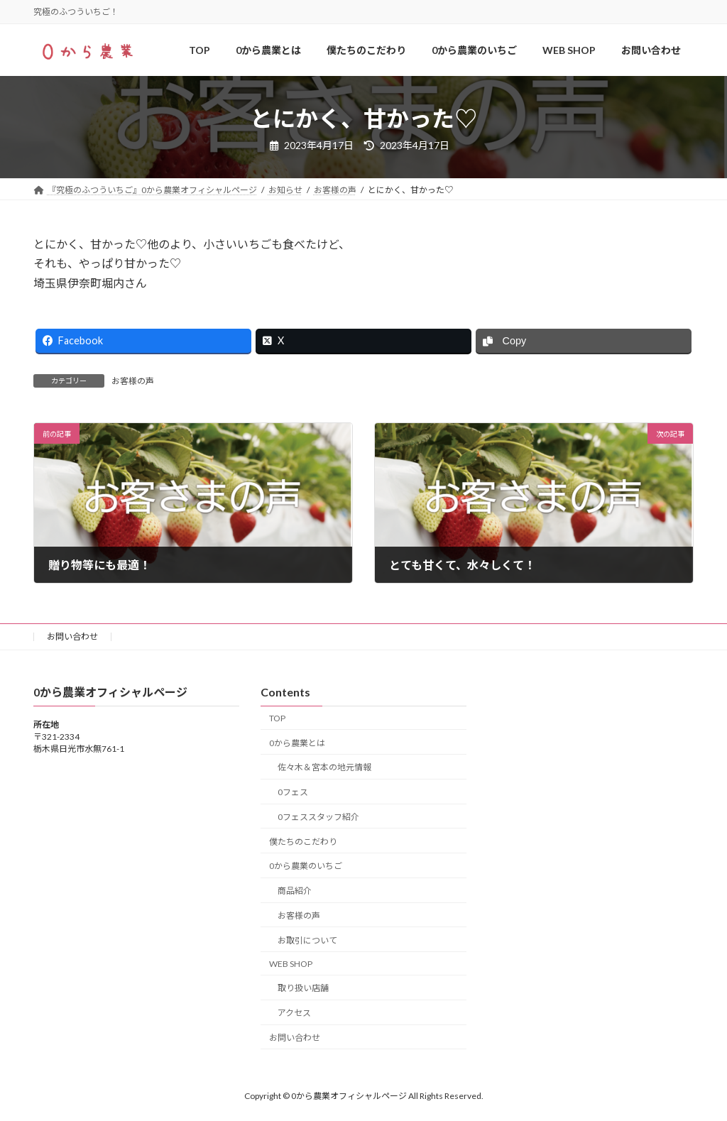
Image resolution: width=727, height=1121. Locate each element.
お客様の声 (132, 381)
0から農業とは (297, 743)
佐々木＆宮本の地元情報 (324, 767)
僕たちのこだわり (303, 841)
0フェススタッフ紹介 (318, 816)
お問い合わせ (72, 636)
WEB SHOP (290, 963)
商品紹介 (295, 891)
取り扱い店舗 (303, 988)
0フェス (293, 792)
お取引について (307, 940)
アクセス (294, 1013)
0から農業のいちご (305, 866)
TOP (277, 718)
